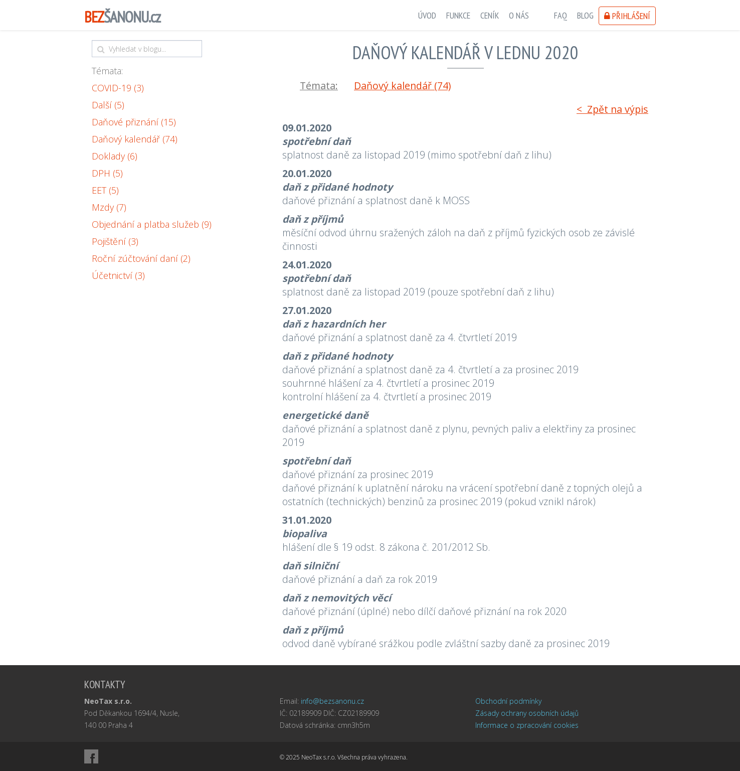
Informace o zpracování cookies (527, 725)
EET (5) (105, 190)
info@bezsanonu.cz (332, 701)
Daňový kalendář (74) (134, 139)
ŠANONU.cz (122, 17)
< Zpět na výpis (612, 109)
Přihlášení (627, 16)
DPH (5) (107, 173)
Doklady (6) (114, 156)
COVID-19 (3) (118, 88)
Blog (585, 15)
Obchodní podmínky (508, 701)
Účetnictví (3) (118, 275)
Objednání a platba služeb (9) (152, 224)
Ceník (489, 15)
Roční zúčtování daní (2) (141, 258)
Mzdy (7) (109, 207)
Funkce (458, 15)
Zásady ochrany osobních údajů (527, 713)
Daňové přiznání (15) (134, 122)
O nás (519, 15)
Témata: (107, 71)
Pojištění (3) (115, 241)
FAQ (560, 15)
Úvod (427, 15)
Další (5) (108, 105)
